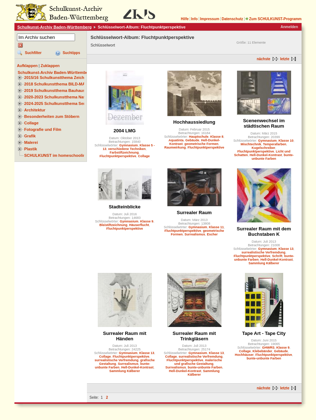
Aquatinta (176, 140)
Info (194, 19)
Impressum (209, 19)
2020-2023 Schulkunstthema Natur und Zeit (64, 97)
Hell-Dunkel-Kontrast (266, 155)
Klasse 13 (286, 249)
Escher (212, 234)
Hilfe (185, 19)
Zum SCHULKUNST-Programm (273, 19)
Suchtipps (71, 53)
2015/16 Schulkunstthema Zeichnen (57, 77)
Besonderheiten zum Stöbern (51, 116)
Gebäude (192, 140)
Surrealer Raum (194, 212)
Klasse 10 (286, 140)
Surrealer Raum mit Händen (124, 336)
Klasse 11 (216, 227)
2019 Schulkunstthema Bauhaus (54, 90)
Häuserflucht (139, 225)
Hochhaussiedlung (194, 122)
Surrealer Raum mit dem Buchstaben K (264, 231)
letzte (284, 59)
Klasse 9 (147, 221)
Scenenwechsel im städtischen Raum (264, 123)
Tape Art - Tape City (263, 333)
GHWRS (268, 347)
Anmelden (289, 27)
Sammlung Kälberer (264, 263)
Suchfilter (33, 53)
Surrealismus (194, 234)
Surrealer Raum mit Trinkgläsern (194, 336)
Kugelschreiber (263, 148)
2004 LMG (125, 130)
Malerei (31, 142)
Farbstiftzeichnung (124, 152)
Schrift (277, 256)
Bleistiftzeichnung (113, 225)
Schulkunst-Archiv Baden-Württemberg (54, 27)
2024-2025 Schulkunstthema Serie (56, 103)
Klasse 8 (217, 136)
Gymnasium (128, 145)
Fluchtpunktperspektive (118, 156)
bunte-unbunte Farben (273, 156)
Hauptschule (199, 136)
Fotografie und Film (42, 129)
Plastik (30, 149)
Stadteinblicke (124, 206)
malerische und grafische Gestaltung (198, 362)
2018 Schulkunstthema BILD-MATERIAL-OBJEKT (70, 84)
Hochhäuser (244, 355)
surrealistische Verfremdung (263, 252)
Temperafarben (274, 144)
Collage (31, 123)
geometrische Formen (201, 144)
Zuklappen (50, 65)
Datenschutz (232, 19)
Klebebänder (262, 351)
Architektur (34, 110)
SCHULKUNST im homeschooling (56, 155)
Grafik (30, 136)
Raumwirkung (175, 147)
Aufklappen (27, 65)
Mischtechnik (251, 144)
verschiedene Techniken (127, 149)
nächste (264, 59)
